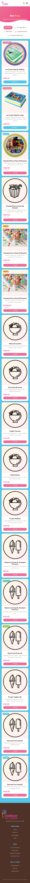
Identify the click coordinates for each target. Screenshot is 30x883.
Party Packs (7, 32)
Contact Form (15, 871)
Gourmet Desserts (21, 32)
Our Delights (15, 835)
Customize (15, 82)
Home (15, 830)
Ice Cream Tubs (15, 856)
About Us (15, 832)
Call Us (15, 868)
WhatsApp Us (15, 865)
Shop (15, 838)
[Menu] (27, 3)
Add (15, 173)
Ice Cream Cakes (19, 28)
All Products (8, 27)
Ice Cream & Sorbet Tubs (15, 36)
